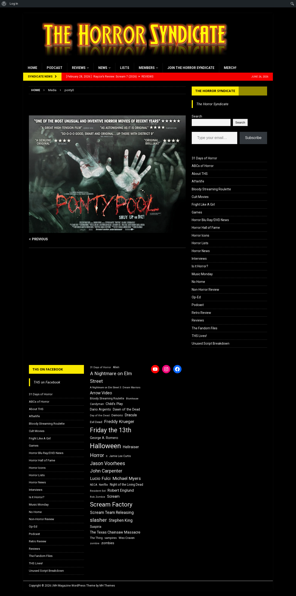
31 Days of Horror (204, 158)
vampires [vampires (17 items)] (111, 538)
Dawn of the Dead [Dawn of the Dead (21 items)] (126, 409)
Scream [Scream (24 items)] (113, 496)
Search (197, 116)
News (102, 68)
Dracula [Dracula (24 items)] (131, 415)
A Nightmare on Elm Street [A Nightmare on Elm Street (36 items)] (111, 377)
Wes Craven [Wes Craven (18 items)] (127, 538)
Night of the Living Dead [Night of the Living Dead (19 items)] (126, 484)
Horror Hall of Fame (206, 227)
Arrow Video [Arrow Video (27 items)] (101, 393)
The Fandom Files (204, 328)
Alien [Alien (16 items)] (116, 367)
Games (197, 212)
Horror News (201, 251)
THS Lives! (199, 336)
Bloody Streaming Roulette (211, 189)
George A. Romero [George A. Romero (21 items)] (104, 438)
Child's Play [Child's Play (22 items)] (114, 404)
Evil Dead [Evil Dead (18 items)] (96, 422)
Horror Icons (200, 235)
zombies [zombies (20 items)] (107, 543)
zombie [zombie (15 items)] (94, 543)
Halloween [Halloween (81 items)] (105, 446)
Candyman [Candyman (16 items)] (97, 404)
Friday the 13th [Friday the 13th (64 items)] (110, 430)
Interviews (199, 258)
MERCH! (230, 68)
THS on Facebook (47, 369)
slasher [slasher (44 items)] (98, 520)
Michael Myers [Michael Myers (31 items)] (126, 478)
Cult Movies (200, 197)
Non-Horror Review (205, 289)
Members (147, 68)
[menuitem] (4, 3)
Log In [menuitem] (14, 3)
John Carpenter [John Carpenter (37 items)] (106, 471)
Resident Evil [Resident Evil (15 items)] (98, 490)
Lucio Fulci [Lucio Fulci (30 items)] (100, 478)
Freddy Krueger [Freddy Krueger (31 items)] (119, 421)
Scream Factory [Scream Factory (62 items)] (111, 504)
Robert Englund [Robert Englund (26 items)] (121, 490)
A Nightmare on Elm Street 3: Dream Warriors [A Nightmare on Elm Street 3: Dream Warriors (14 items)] (115, 387)
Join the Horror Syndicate (190, 68)
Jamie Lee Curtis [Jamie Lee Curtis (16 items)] (120, 456)
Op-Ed (196, 297)
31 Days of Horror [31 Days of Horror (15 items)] (100, 367)
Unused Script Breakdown (210, 343)
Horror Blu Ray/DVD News (210, 220)
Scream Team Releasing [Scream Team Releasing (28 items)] (112, 512)
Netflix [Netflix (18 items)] (103, 484)
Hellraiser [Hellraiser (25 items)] (131, 447)
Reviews (79, 68)
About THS (200, 174)
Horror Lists (200, 243)
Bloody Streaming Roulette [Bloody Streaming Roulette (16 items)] (107, 398)
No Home (198, 282)
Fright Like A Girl (203, 204)
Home (32, 68)
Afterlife (198, 181)
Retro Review (201, 313)
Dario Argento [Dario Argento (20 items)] (100, 409)
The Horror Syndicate (215, 91)
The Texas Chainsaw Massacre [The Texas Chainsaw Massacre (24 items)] (115, 532)
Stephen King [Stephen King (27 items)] (121, 520)
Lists (124, 68)
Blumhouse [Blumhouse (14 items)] (132, 398)
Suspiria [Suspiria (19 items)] (95, 526)
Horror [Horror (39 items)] (97, 455)
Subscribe (253, 138)
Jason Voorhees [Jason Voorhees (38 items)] (107, 463)
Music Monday (202, 274)
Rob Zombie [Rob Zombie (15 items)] (97, 496)
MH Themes (107, 585)
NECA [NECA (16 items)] (93, 484)
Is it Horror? (200, 266)
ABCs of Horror (203, 166)
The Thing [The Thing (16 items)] (96, 538)
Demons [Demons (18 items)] (117, 415)
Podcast (54, 68)
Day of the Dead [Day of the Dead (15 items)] (100, 415)
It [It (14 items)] (106, 456)
